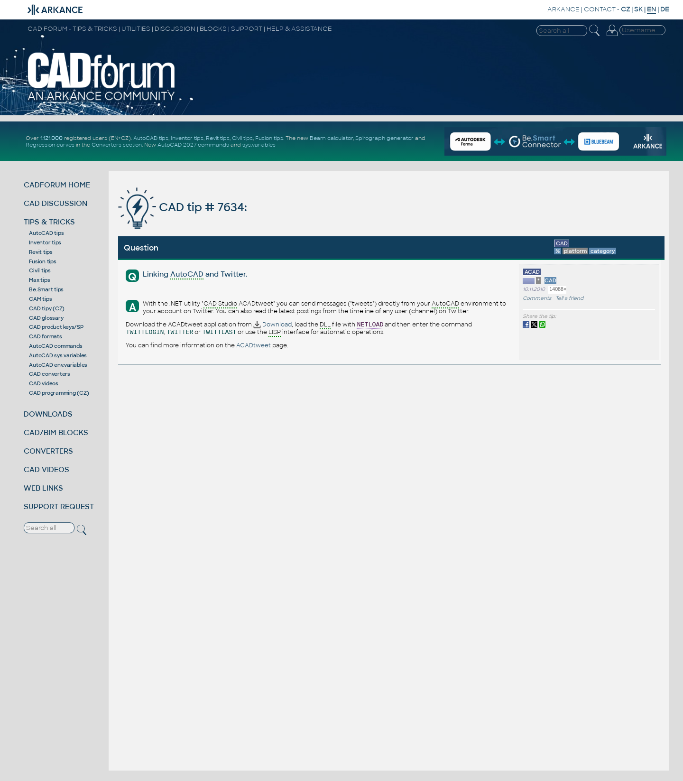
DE (664, 9)
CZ (625, 9)
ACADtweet (253, 345)
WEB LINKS (43, 488)
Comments (537, 298)
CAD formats (45, 336)
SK (638, 9)
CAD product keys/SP (56, 327)
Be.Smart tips (46, 289)
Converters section (117, 144)
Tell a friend (569, 298)
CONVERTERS (48, 451)
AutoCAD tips (150, 138)
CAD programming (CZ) (59, 393)
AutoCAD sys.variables (58, 355)
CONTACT (600, 9)
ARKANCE (563, 9)
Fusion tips (269, 138)
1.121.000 (51, 138)
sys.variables (259, 144)
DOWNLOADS (48, 413)
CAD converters (49, 374)
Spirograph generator (384, 138)
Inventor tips (187, 138)
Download (272, 324)
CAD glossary (46, 318)
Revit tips (218, 138)
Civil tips (242, 138)
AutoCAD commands (55, 346)
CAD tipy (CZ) (47, 308)
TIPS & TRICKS (49, 221)
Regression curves (50, 144)
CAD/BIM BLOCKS (56, 432)
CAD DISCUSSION (55, 203)
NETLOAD (370, 324)
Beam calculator (331, 138)
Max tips (39, 280)
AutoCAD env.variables (58, 365)
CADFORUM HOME (57, 184)
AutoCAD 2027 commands (193, 144)
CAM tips (40, 299)
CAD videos (43, 383)
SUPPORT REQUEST (59, 506)
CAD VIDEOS (46, 469)
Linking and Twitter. (195, 274)
